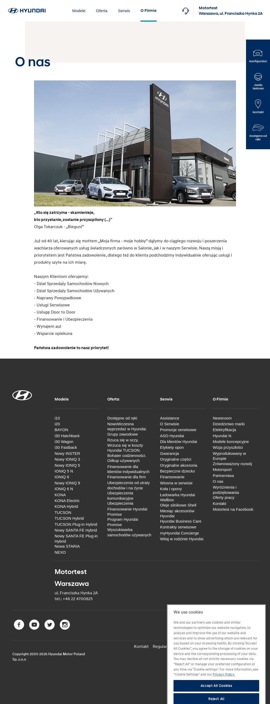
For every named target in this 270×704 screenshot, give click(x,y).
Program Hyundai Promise (122, 522)
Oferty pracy (223, 497)
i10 (57, 418)
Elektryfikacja (224, 429)
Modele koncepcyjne (231, 441)
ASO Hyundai (172, 435)
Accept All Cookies (216, 698)
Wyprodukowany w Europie (229, 456)
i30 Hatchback (67, 435)
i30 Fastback (66, 447)
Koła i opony (171, 488)
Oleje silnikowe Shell (178, 505)
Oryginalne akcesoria (178, 465)
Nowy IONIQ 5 (67, 465)
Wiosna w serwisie (176, 483)
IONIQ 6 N (64, 488)
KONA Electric (67, 500)
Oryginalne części (175, 459)
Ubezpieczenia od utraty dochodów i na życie (128, 485)
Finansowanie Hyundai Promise (127, 512)
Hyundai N (222, 435)
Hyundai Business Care (180, 521)
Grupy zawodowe (122, 434)
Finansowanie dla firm (126, 477)
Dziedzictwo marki (229, 424)
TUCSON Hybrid (69, 518)
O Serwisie (169, 424)
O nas (218, 481)
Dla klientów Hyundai (178, 441)
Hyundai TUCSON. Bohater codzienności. (126, 453)
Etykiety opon (172, 447)
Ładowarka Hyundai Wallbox (177, 497)
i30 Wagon (64, 441)
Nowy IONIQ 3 (67, 459)
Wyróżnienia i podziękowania (226, 490)
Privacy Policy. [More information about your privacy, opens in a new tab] (224, 686)
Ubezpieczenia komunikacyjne (120, 495)
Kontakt (219, 503)
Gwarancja (169, 453)
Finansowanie (172, 477)
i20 (57, 424)
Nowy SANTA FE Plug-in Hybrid (76, 538)
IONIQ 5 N (64, 471)
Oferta (101, 10)
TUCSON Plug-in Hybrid (76, 524)
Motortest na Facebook (233, 509)
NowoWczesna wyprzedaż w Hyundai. (127, 426)
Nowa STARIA (67, 546)
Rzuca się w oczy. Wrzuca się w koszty (125, 442)
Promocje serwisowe (178, 429)
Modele (78, 10)
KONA (60, 495)
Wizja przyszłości (228, 447)
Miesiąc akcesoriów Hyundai (177, 513)
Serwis (124, 10)
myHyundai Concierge (179, 533)
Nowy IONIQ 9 (67, 483)
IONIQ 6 (62, 477)
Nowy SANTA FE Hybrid (76, 530)
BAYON (61, 429)
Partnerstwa (223, 475)
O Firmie (149, 10)
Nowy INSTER (67, 453)
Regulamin (163, 646)
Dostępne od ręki (122, 418)
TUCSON (63, 512)
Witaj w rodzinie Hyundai (181, 539)
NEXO (60, 552)
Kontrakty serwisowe (178, 527)
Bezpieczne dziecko (177, 471)
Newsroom (222, 418)
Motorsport (222, 469)
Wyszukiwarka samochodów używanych (129, 532)
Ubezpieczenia (120, 503)
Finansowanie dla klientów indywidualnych (128, 469)
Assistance (169, 418)
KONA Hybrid (66, 506)
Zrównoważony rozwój (232, 463)
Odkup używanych (123, 460)
